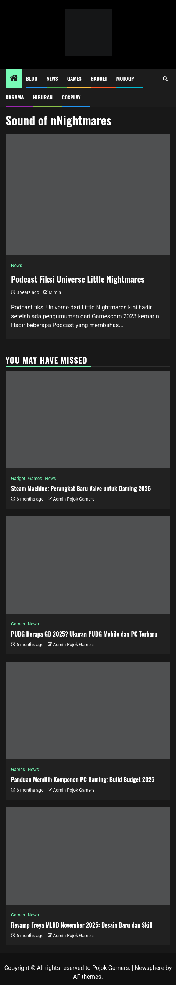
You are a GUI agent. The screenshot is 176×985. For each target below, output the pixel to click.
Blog (31, 78)
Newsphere (149, 967)
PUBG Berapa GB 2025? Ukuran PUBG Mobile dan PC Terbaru (84, 634)
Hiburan (43, 97)
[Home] (14, 79)
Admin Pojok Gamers (73, 499)
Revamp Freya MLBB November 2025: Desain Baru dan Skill (82, 925)
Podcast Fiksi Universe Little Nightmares (77, 279)
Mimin (55, 292)
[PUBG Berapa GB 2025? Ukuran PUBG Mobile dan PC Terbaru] (88, 565)
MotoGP (125, 78)
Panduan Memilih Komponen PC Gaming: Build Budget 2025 (82, 779)
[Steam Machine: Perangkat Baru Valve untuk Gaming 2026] (88, 419)
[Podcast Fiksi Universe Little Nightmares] (88, 194)
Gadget (99, 78)
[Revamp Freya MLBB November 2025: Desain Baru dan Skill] (88, 856)
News (52, 78)
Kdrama (15, 97)
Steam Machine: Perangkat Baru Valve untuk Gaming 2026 (81, 488)
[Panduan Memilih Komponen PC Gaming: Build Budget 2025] (88, 710)
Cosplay (71, 97)
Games (74, 78)
